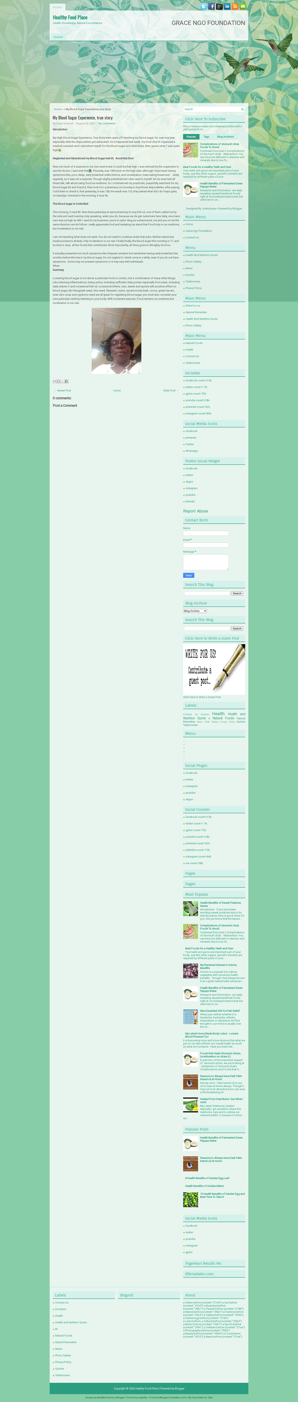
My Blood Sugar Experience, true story (83, 117)
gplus (189, 1252)
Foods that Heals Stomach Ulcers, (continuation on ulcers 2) (220, 1055)
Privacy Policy (194, 288)
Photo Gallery (193, 261)
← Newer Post (62, 390)
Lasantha (142, 1397)
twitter (189, 475)
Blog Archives (225, 136)
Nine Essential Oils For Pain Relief (220, 1010)
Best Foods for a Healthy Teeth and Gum (207, 167)
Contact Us (192, 237)
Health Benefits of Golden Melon (204, 1186)
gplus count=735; (196, 393)
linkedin (190, 501)
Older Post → (171, 390)
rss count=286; (194, 863)
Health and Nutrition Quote (71, 1322)
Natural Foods (194, 343)
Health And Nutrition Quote (201, 255)
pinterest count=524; (198, 406)
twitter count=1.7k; (197, 387)
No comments (107, 123)
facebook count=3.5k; (199, 380)
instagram (192, 488)
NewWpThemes (106, 1397)
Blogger (237, 208)
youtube (190, 494)
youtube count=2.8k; (198, 400)
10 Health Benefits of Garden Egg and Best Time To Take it (222, 1195)
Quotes (190, 274)
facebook (191, 431)
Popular (191, 136)
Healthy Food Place (70, 17)
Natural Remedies (196, 312)
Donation (205, 714)
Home (57, 7)
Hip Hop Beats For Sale (200, 1397)
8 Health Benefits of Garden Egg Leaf (207, 1178)
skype (189, 481)
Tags (206, 136)
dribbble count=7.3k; (198, 849)
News (189, 268)
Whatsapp (192, 450)
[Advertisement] (149, 72)
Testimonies (193, 281)
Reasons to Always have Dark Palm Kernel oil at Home (221, 1078)
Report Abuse (195, 511)
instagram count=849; (198, 413)
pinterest (191, 437)
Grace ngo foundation (199, 230)
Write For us (193, 305)
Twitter (190, 444)
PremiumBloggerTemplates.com (167, 1397)
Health (189, 349)
